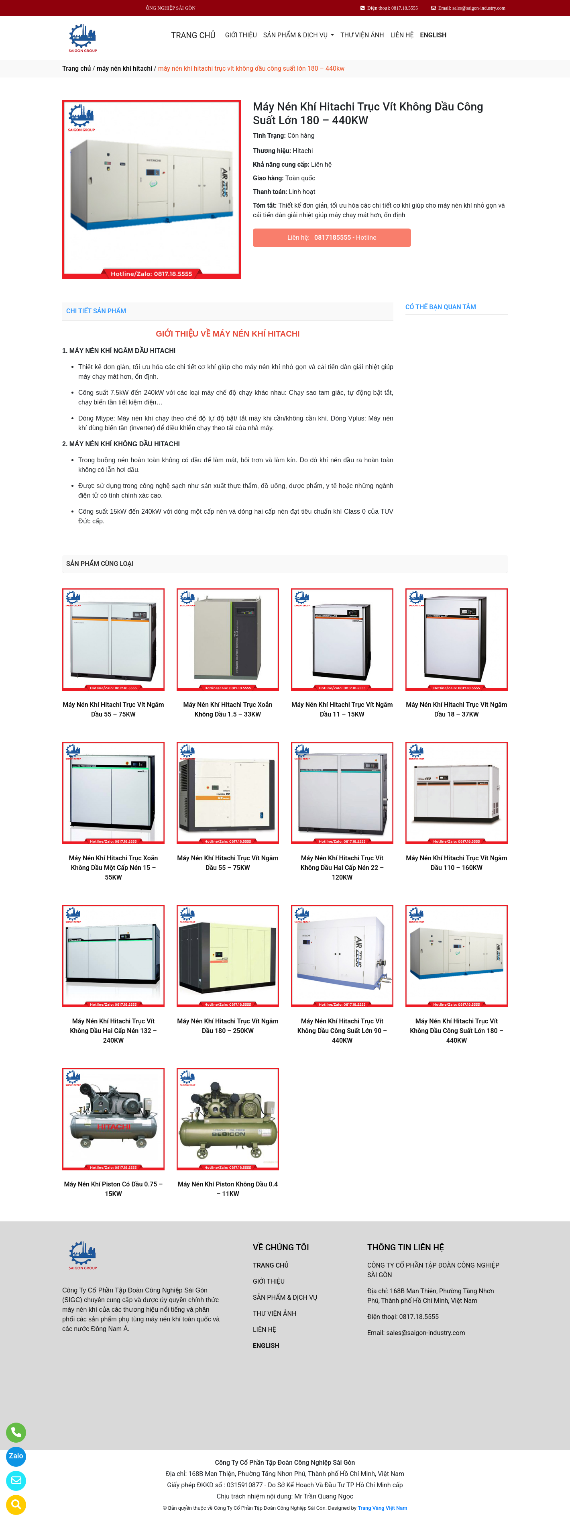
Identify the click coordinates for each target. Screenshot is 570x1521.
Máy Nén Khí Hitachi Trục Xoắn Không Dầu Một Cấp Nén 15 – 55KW (113, 867)
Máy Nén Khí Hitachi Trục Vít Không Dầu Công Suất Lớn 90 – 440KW (342, 1030)
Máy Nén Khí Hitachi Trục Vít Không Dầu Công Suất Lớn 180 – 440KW (456, 1030)
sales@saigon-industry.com (425, 1333)
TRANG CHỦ (193, 35)
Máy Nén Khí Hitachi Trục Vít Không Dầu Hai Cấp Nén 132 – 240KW (113, 1030)
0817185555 (332, 237)
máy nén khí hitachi (124, 68)
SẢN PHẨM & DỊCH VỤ (296, 35)
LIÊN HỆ (402, 35)
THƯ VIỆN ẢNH (362, 35)
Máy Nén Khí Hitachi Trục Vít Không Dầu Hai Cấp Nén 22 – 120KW (342, 867)
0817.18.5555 (419, 1317)
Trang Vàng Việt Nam (382, 1508)
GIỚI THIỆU (241, 35)
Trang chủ (76, 68)
